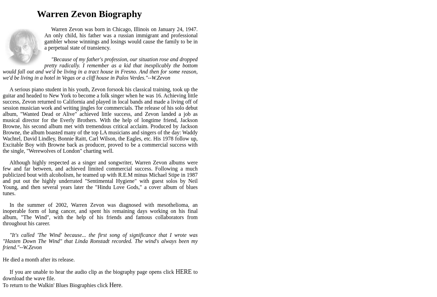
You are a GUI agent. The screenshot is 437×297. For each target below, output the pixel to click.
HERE (184, 271)
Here (115, 285)
